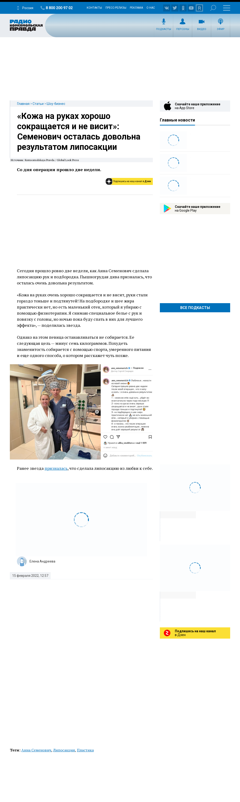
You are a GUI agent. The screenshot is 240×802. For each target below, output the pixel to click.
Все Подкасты (195, 307)
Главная (23, 104)
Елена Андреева (42, 561)
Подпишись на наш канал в (132, 181)
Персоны (182, 29)
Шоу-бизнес (56, 104)
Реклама (136, 7)
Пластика (85, 750)
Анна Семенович (36, 750)
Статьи (38, 104)
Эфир (221, 29)
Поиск (213, 8)
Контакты (94, 7)
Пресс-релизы (115, 7)
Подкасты (163, 29)
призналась (56, 468)
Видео (201, 29)
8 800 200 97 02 (59, 8)
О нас (150, 7)
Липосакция (64, 750)
